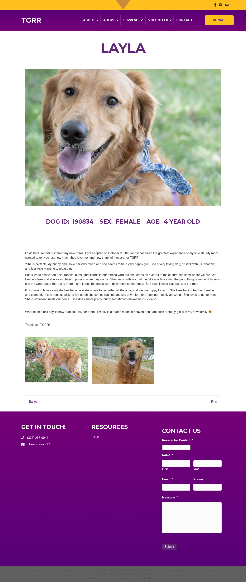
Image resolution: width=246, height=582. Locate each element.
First (165, 468)
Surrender (133, 20)
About (89, 20)
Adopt (109, 20)
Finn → (216, 401)
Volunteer (158, 20)
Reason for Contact (177, 440)
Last (196, 468)
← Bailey (31, 401)
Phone (198, 479)
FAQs (95, 437)
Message (170, 497)
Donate (219, 18)
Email (167, 479)
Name (167, 455)
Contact (184, 20)
